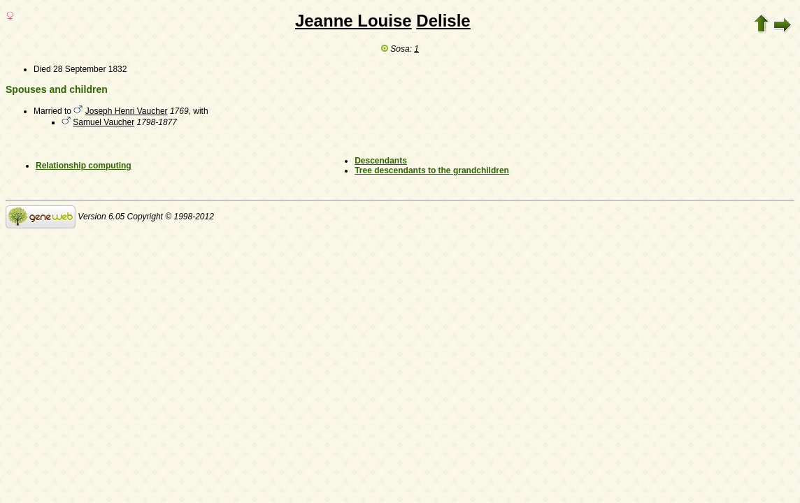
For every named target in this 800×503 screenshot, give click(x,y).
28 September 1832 (90, 69)
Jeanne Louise (353, 20)
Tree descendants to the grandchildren (432, 170)
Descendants (381, 161)
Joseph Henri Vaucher (126, 111)
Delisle (443, 20)
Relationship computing (83, 165)
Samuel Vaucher (103, 122)
